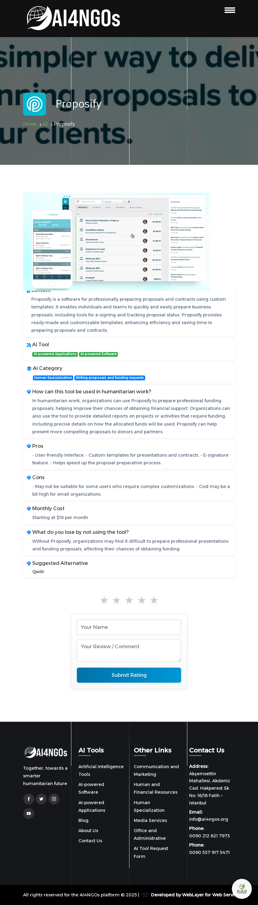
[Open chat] (242, 889)
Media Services (150, 820)
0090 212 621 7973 (209, 836)
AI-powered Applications (55, 354)
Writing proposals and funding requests (110, 378)
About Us (88, 830)
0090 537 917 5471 (209, 852)
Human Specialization (53, 378)
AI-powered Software (98, 354)
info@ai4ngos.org (208, 819)
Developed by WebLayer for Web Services (196, 895)
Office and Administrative (150, 834)
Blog (83, 820)
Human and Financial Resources (155, 788)
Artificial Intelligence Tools (101, 770)
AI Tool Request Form (151, 852)
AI (45, 124)
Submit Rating (129, 675)
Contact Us (90, 840)
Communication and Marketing (156, 770)
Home (30, 124)
